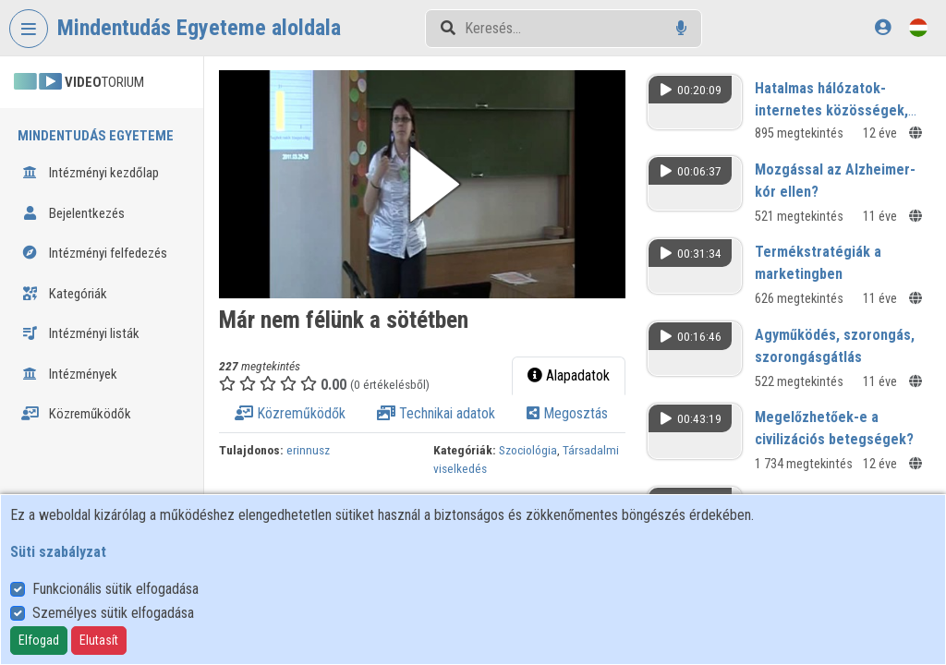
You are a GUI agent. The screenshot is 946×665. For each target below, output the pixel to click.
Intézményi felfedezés (94, 253)
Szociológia (528, 449)
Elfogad (38, 640)
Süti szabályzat (58, 552)
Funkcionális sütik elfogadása (115, 589)
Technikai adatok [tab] (436, 413)
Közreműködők (76, 413)
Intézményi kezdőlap (90, 172)
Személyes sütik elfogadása (113, 613)
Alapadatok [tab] (569, 375)
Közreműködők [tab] (290, 413)
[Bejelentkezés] (883, 27)
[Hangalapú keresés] (681, 28)
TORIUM (79, 82)
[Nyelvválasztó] (918, 27)
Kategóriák (64, 293)
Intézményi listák (80, 333)
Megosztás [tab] (567, 413)
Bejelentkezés (73, 213)
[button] (422, 184)
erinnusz (308, 449)
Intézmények (69, 374)
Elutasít (98, 640)
